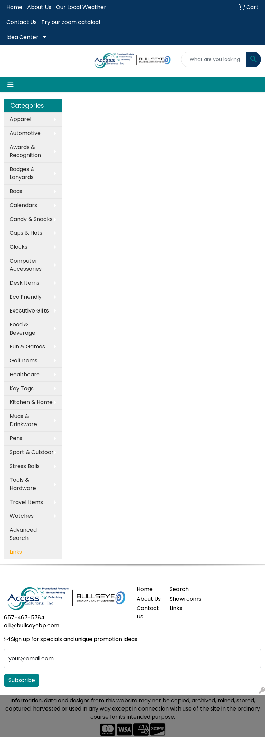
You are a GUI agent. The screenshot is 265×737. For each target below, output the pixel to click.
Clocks (18, 247)
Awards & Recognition (25, 151)
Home (14, 7)
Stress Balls (25, 466)
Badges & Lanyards (22, 173)
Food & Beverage (22, 329)
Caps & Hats (26, 233)
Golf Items (23, 360)
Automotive (25, 133)
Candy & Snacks (31, 219)
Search (179, 589)
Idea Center (22, 37)
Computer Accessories (26, 265)
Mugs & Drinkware (23, 420)
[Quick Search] (214, 59)
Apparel (20, 119)
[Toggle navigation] (10, 84)
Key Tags (22, 388)
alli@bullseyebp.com (31, 625)
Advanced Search (23, 534)
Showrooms (182, 599)
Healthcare (25, 374)
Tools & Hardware (23, 484)
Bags (16, 191)
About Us (39, 7)
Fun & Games (27, 347)
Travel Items (26, 502)
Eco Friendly (26, 297)
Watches (22, 516)
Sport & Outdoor (32, 452)
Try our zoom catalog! (70, 22)
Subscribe (21, 680)
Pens (16, 438)
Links (176, 608)
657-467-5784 (24, 617)
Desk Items (24, 283)
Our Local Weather (81, 7)
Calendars (23, 205)
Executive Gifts (29, 311)
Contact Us (21, 22)
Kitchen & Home (31, 402)
